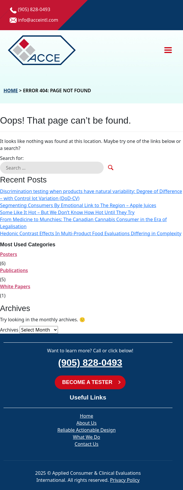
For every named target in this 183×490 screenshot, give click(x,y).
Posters (8, 254)
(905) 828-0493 (90, 362)
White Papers (15, 286)
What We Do (86, 437)
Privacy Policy (125, 480)
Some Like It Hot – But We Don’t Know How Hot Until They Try (67, 212)
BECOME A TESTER (87, 382)
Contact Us (86, 444)
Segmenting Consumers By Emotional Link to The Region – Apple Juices (78, 205)
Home (11, 90)
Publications (14, 270)
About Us (86, 423)
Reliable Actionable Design (86, 430)
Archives (9, 330)
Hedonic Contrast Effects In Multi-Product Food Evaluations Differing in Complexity (90, 233)
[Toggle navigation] (168, 50)
